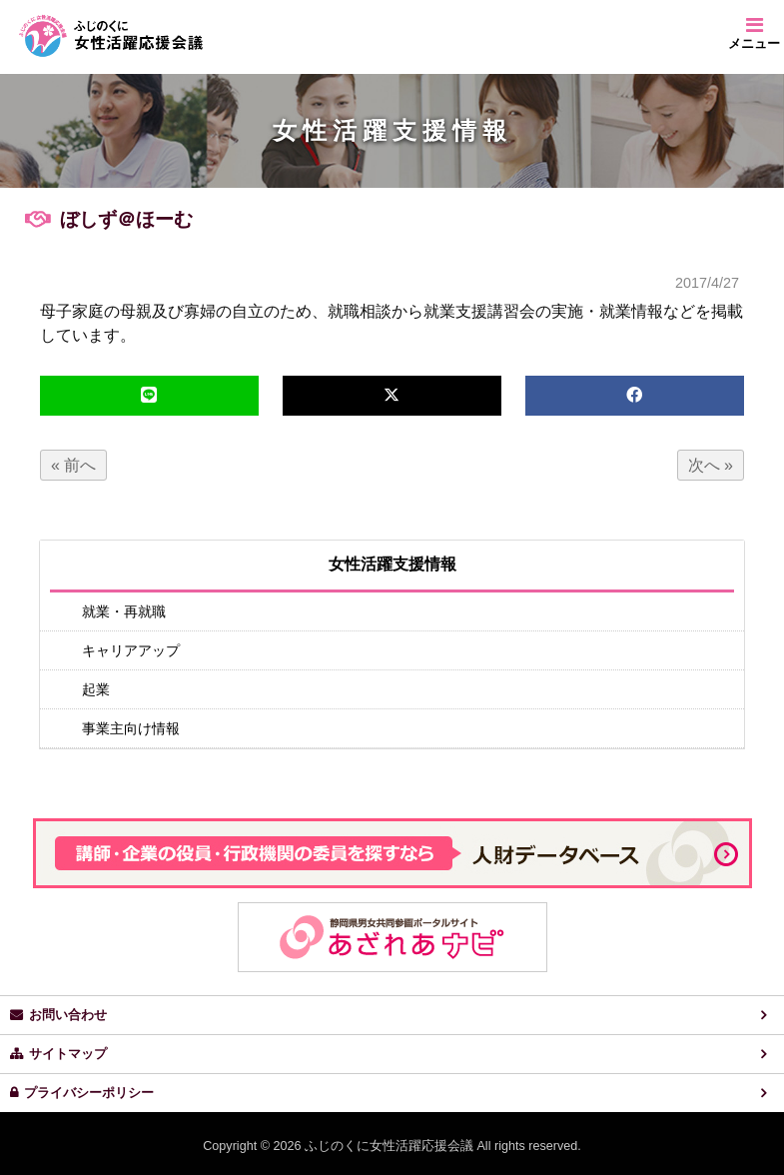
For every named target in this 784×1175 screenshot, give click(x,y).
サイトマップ (68, 1054)
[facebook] (634, 396)
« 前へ (73, 465)
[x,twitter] (392, 396)
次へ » (710, 465)
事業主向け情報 (131, 728)
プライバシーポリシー (89, 1093)
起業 (96, 689)
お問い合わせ (68, 1015)
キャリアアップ (131, 650)
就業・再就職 (124, 611)
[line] (149, 396)
